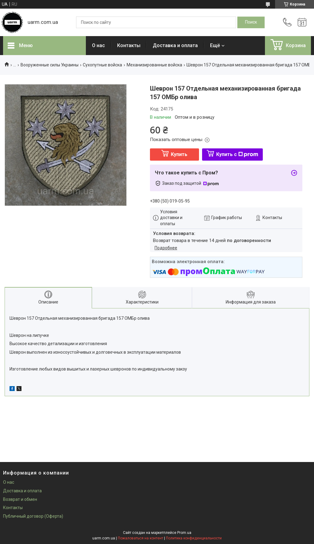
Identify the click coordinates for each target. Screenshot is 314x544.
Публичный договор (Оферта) (33, 516)
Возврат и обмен (20, 499)
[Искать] (251, 22)
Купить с (237, 154)
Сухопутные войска (102, 64)
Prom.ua (184, 533)
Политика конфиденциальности (194, 538)
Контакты (128, 45)
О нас (98, 45)
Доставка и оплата (175, 45)
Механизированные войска (154, 64)
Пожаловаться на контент (140, 538)
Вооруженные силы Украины (49, 64)
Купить (179, 154)
